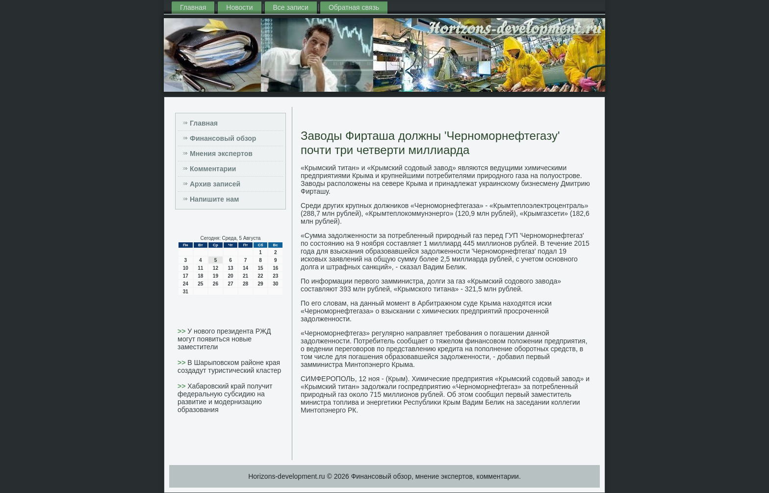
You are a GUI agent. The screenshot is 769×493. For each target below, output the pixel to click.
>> (182, 331)
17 (185, 276)
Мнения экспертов (221, 153)
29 (260, 283)
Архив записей (215, 184)
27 (230, 283)
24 (185, 283)
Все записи (290, 7)
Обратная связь (354, 7)
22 (260, 276)
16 (275, 268)
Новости (239, 7)
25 (200, 283)
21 (245, 276)
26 (215, 283)
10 (185, 268)
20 (230, 276)
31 (185, 291)
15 (260, 268)
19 (215, 276)
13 (230, 268)
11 (200, 268)
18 (200, 276)
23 (275, 276)
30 (275, 283)
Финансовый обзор (223, 138)
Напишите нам (214, 199)
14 (245, 268)
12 (215, 268)
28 (245, 283)
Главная (193, 7)
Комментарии (213, 169)
